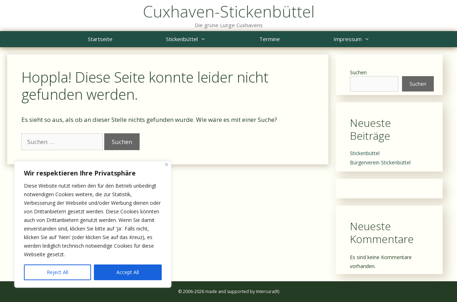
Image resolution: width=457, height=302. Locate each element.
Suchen (358, 72)
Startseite (100, 39)
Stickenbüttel (199, 39)
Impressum (364, 39)
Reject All (57, 272)
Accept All (127, 272)
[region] (92, 224)
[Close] (166, 164)
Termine (269, 39)
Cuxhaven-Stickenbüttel (229, 11)
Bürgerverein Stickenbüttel (380, 162)
